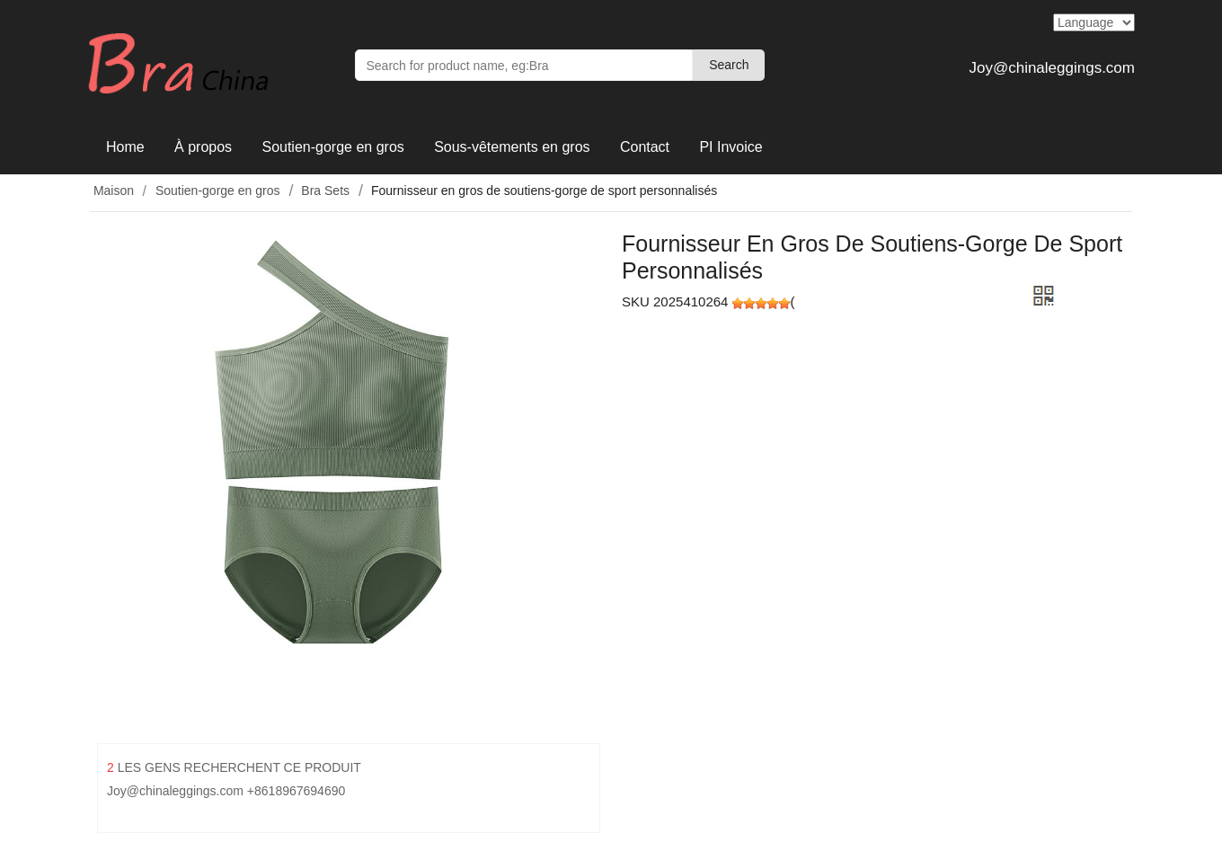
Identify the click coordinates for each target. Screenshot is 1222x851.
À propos (203, 147)
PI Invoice (730, 147)
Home (125, 147)
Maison (112, 190)
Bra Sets (325, 190)
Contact (644, 147)
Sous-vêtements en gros (511, 147)
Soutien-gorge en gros (332, 147)
